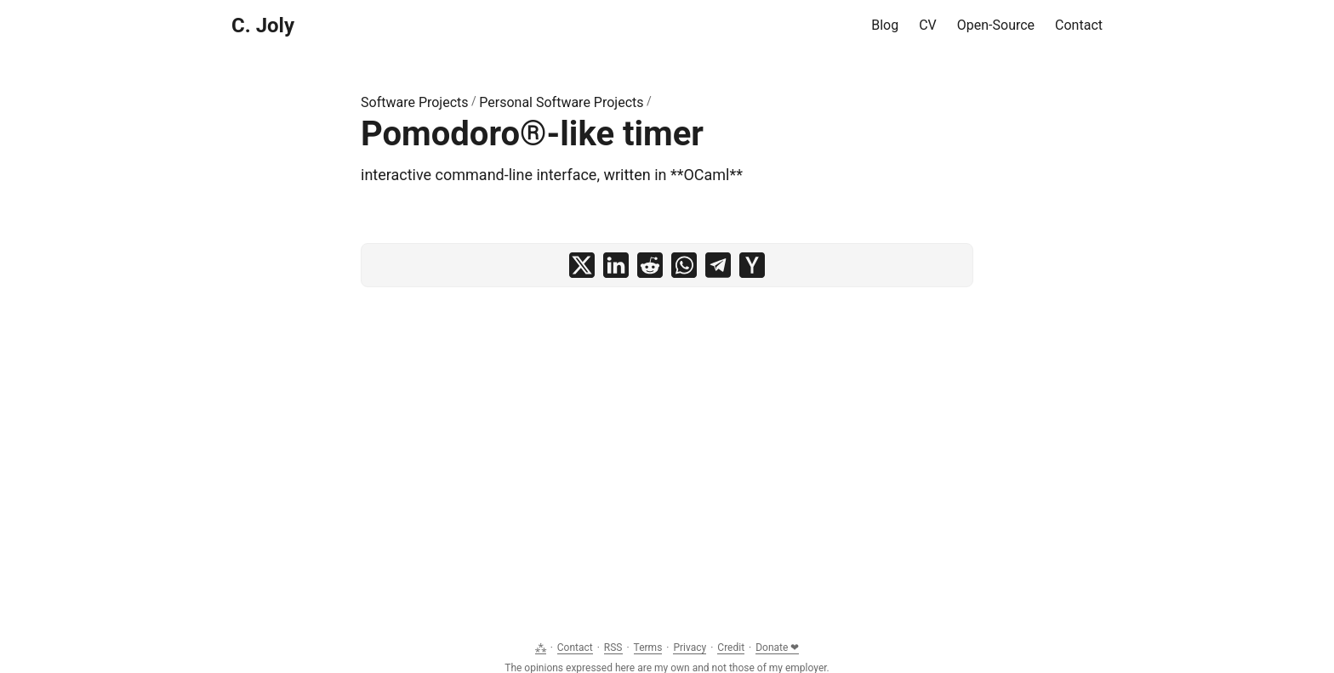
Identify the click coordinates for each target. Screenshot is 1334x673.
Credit (730, 647)
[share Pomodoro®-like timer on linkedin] (616, 265)
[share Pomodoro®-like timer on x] (582, 265)
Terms (648, 647)
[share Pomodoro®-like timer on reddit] (650, 265)
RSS (613, 647)
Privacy (689, 647)
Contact (575, 647)
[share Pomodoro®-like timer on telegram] (718, 265)
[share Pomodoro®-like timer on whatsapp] (684, 265)
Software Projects (415, 102)
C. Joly (262, 25)
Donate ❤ (777, 647)
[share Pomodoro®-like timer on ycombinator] (752, 265)
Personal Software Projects (561, 102)
